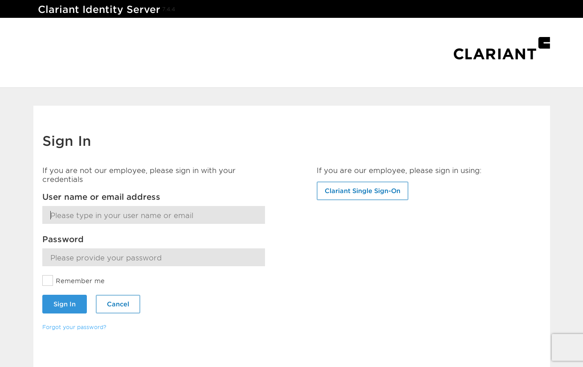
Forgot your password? (74, 326)
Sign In (64, 304)
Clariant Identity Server (99, 9)
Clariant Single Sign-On (362, 190)
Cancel (118, 304)
